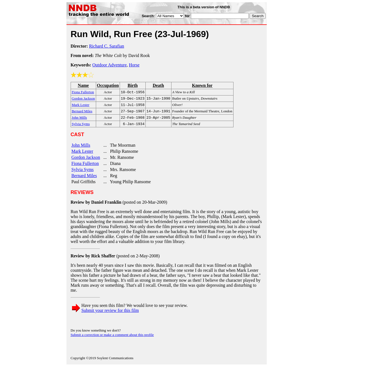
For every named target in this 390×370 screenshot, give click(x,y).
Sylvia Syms (82, 172)
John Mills (80, 148)
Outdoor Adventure (109, 65)
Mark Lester (82, 154)
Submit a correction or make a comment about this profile (112, 338)
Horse (134, 65)
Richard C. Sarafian (106, 46)
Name (83, 85)
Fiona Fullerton (85, 166)
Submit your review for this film (110, 313)
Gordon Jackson (85, 160)
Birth (133, 85)
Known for (202, 85)
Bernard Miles (84, 179)
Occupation (108, 85)
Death (158, 85)
